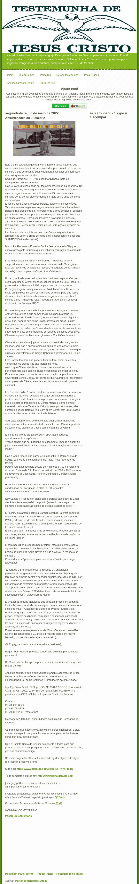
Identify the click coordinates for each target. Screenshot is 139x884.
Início (10, 74)
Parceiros (45, 74)
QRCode (60, 797)
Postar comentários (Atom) (31, 880)
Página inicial (45, 873)
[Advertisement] (34, 844)
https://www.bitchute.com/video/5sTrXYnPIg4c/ (45, 768)
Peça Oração (91, 74)
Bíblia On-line (47, 82)
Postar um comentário (18, 815)
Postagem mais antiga (69, 873)
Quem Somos (26, 74)
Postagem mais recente (19, 873)
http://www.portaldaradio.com (55, 775)
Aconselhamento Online (20, 82)
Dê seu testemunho (67, 74)
